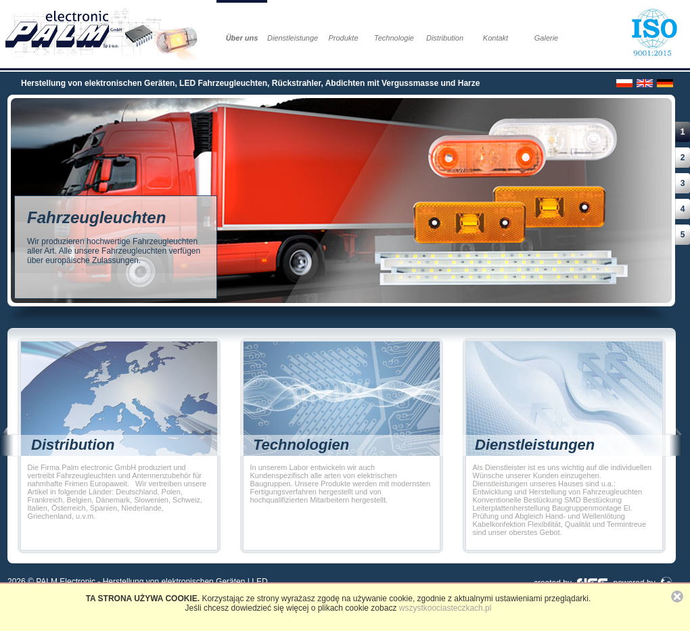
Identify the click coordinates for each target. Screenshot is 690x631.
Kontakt (495, 38)
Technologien (301, 444)
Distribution (444, 38)
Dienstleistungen (292, 38)
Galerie (546, 38)
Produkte (343, 38)
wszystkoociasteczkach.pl (445, 608)
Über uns (242, 38)
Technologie (394, 38)
